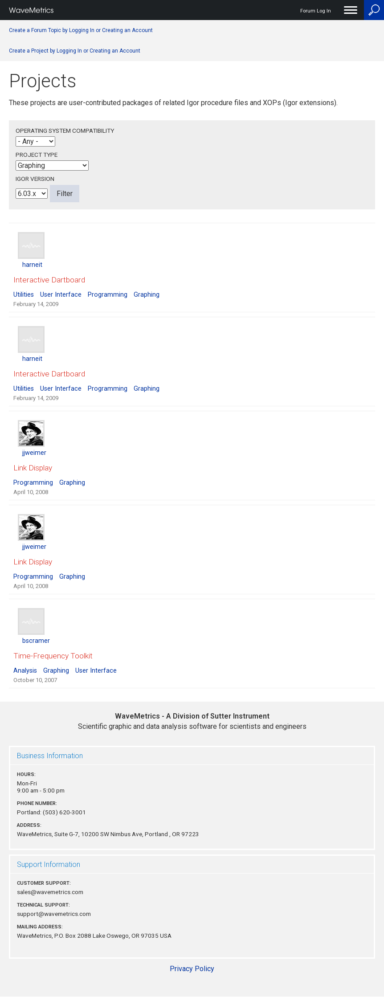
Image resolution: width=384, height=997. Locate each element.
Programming (107, 294)
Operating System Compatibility (65, 130)
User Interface (61, 294)
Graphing (146, 294)
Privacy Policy (192, 968)
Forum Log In (315, 11)
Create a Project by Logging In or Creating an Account (74, 51)
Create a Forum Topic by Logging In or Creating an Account (81, 30)
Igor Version (35, 178)
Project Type (36, 154)
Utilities (23, 294)
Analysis (25, 670)
